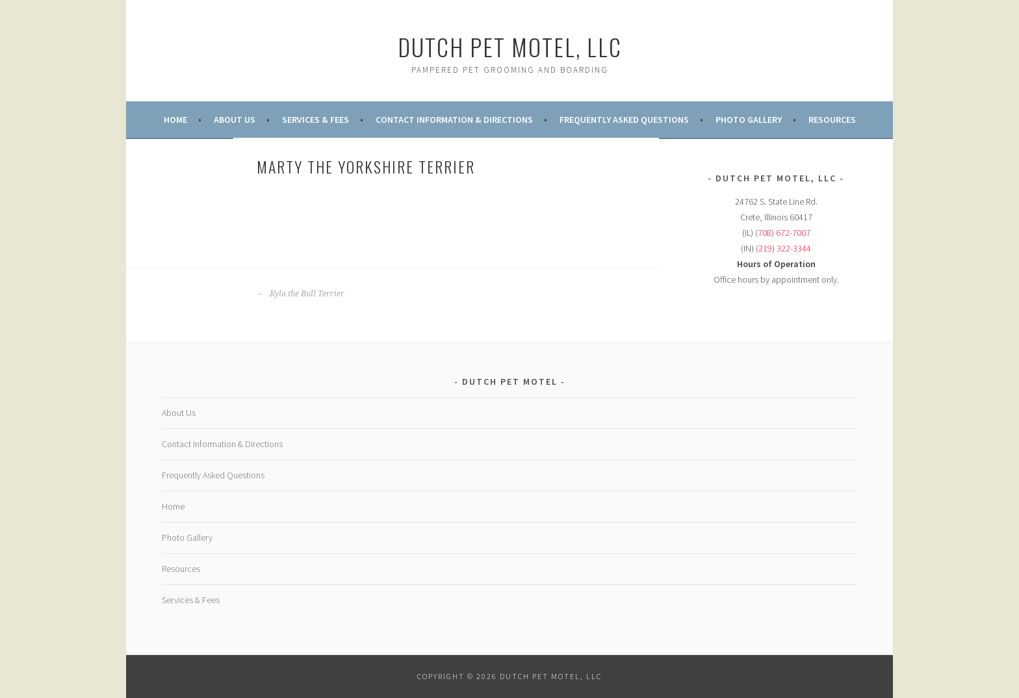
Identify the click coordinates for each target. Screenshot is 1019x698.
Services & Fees (315, 119)
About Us (234, 119)
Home (175, 119)
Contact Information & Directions (454, 119)
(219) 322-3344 (783, 248)
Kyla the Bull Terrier (300, 293)
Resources (832, 119)
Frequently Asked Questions (624, 119)
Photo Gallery (749, 119)
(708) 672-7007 (782, 233)
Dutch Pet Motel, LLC (510, 46)
